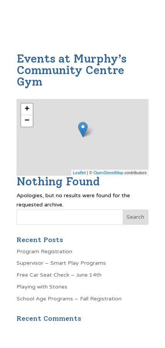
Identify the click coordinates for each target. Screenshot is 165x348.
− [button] (27, 121)
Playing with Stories (42, 287)
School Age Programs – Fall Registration (69, 298)
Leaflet (79, 172)
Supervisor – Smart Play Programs (61, 263)
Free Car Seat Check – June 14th (59, 275)
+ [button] (27, 109)
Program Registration (44, 251)
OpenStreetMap (108, 172)
